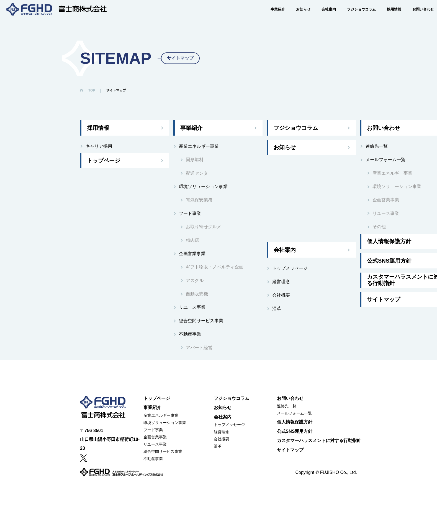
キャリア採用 (99, 146)
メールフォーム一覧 (294, 413)
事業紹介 (268, 17)
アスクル (195, 280)
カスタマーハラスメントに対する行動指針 (319, 440)
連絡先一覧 (286, 406)
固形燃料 (195, 159)
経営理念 (281, 281)
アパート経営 (199, 347)
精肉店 (192, 240)
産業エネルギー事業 (199, 146)
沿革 (276, 308)
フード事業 (190, 213)
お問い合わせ (413, 17)
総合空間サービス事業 (201, 320)
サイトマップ (290, 450)
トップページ (103, 161)
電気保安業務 (199, 199)
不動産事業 (190, 334)
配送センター (199, 173)
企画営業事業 (192, 253)
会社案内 (319, 17)
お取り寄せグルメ (203, 226)
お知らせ (293, 17)
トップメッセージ (290, 268)
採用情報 (384, 17)
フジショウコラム (351, 17)
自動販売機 (197, 293)
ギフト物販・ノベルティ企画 (214, 267)
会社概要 (281, 295)
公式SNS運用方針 (295, 431)
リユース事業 (192, 307)
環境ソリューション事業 (203, 186)
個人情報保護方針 (294, 422)
